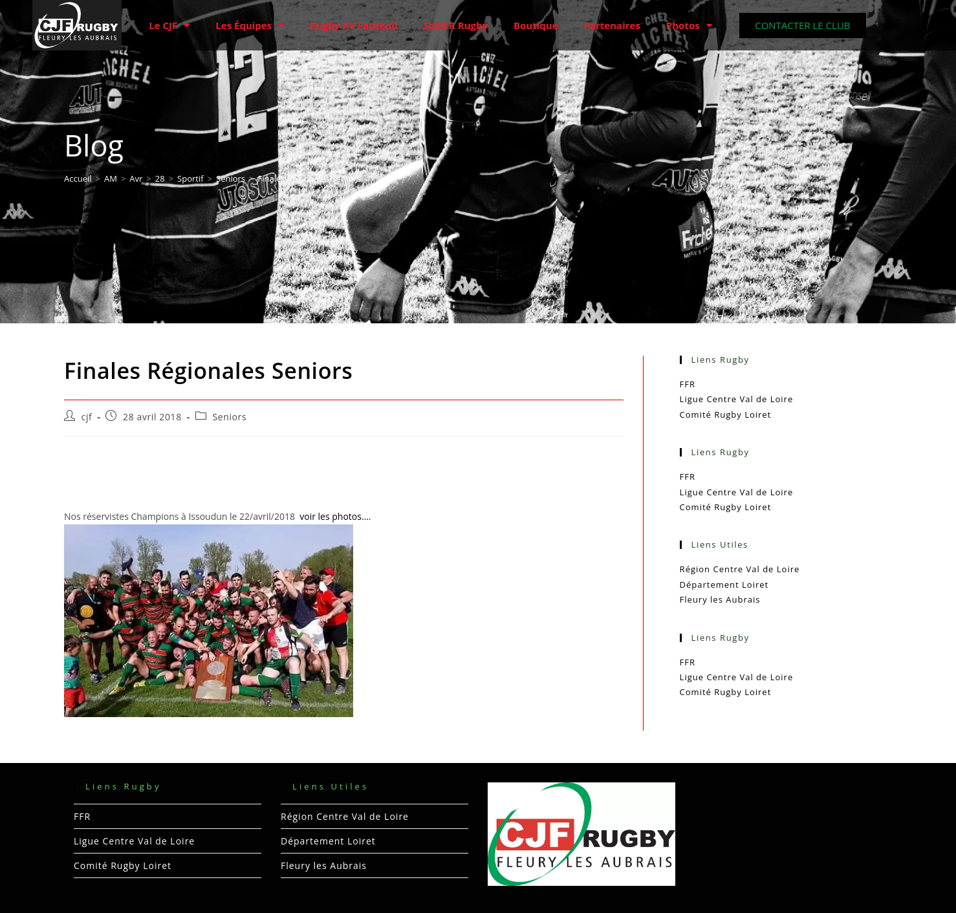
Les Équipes (249, 25)
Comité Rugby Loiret (726, 414)
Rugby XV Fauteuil (353, 25)
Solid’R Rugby (456, 25)
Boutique (536, 25)
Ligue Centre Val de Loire (737, 399)
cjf (86, 417)
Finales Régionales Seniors (309, 178)
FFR (687, 384)
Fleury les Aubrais (720, 599)
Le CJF (169, 25)
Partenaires (612, 25)
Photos (689, 25)
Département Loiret (724, 584)
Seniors (229, 417)
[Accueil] (78, 178)
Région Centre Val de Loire (740, 569)
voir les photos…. (335, 516)
